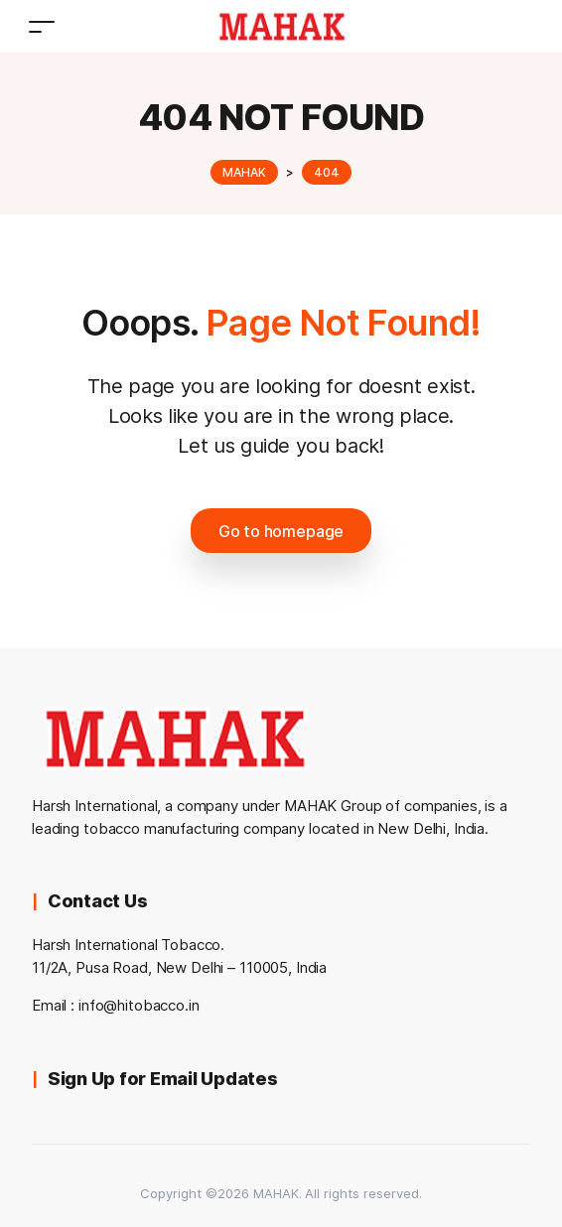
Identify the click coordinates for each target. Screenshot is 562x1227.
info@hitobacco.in (139, 1005)
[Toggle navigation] (42, 26)
